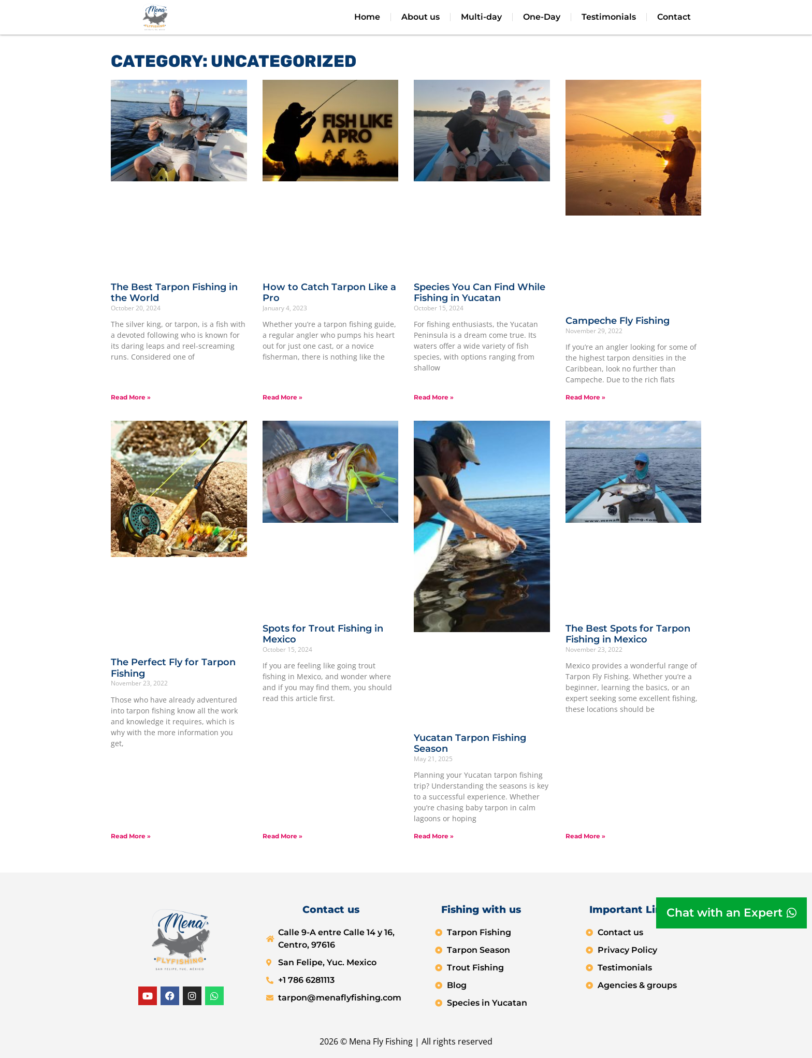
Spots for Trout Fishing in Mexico (323, 634)
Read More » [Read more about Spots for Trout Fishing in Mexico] (282, 836)
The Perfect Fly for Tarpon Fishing (173, 667)
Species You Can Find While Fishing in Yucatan (479, 292)
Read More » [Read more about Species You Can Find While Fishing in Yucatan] (434, 397)
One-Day (541, 17)
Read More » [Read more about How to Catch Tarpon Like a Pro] (282, 397)
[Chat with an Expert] (731, 912)
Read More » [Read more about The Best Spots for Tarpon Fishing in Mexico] (585, 836)
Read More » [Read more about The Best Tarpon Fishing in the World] (131, 397)
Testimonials (609, 17)
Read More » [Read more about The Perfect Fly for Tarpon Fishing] (131, 836)
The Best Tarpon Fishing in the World (174, 292)
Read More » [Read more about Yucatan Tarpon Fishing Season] (434, 836)
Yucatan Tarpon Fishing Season (470, 743)
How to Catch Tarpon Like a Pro (329, 292)
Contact (674, 17)
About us (420, 17)
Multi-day (481, 17)
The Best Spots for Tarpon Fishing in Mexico (628, 634)
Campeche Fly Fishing (618, 320)
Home (367, 17)
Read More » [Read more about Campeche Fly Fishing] (585, 397)
